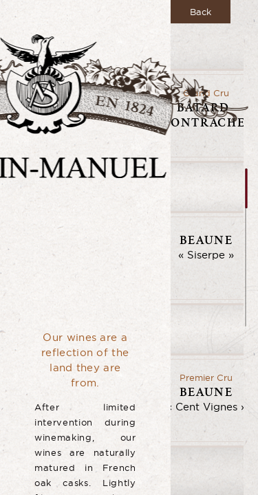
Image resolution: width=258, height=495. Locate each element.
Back (200, 11)
